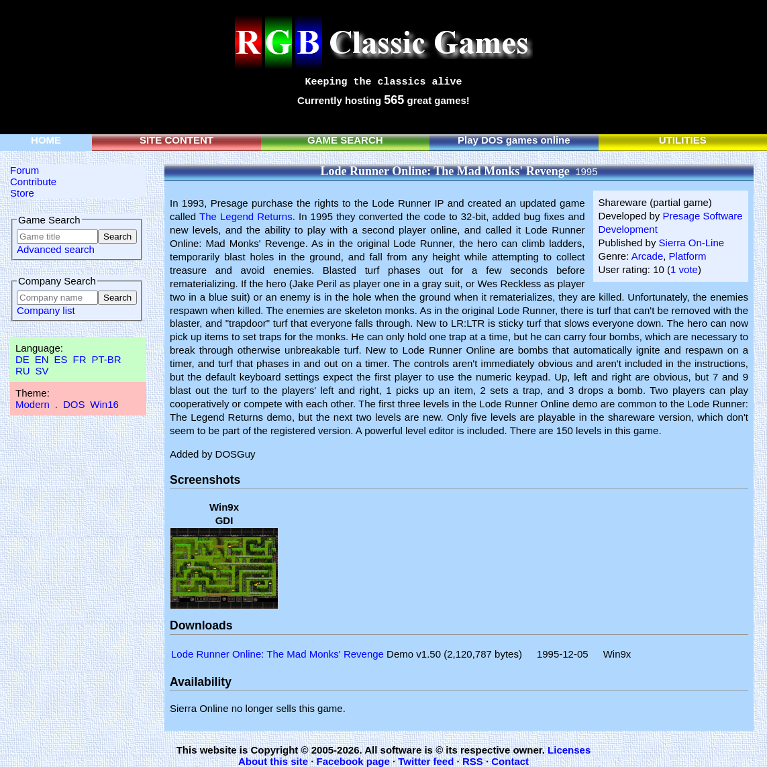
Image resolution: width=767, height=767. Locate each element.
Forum (24, 170)
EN (42, 359)
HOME (46, 140)
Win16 (104, 404)
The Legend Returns (246, 216)
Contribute (33, 181)
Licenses (569, 750)
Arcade (647, 256)
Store (22, 193)
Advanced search (56, 249)
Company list (46, 310)
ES (61, 359)
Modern (32, 404)
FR (79, 359)
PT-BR (106, 359)
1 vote (684, 269)
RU (22, 370)
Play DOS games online (514, 140)
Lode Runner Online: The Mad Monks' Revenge (277, 654)
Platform (688, 256)
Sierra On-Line (692, 242)
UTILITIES (683, 140)
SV (42, 370)
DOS (74, 404)
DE (22, 359)
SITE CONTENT (176, 140)
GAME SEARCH (345, 140)
